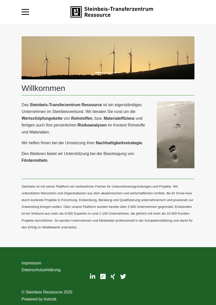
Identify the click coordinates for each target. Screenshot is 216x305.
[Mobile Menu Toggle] (25, 12)
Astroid (50, 299)
